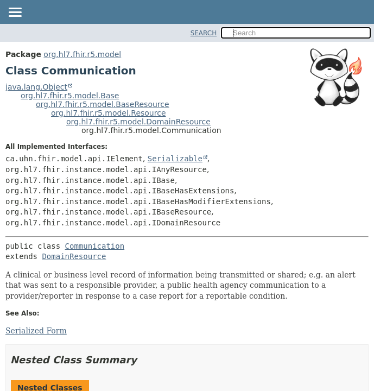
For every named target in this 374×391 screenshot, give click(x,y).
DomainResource (74, 256)
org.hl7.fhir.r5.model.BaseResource (102, 104)
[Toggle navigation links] (14, 13)
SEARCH (204, 33)
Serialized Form (36, 330)
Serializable (175, 158)
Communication (95, 246)
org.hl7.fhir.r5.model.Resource (108, 113)
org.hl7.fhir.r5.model (82, 54)
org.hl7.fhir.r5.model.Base (70, 95)
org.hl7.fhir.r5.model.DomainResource (138, 121)
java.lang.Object (36, 87)
